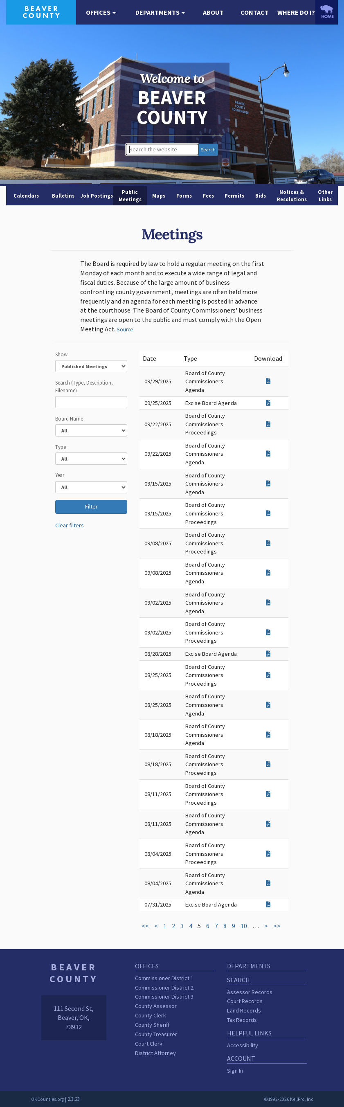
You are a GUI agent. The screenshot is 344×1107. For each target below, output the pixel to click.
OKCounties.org (47, 1099)
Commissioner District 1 (164, 978)
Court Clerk (148, 1043)
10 (244, 926)
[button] (101, 12)
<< (145, 926)
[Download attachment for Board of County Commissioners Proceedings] (268, 424)
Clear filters (69, 525)
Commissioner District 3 (164, 996)
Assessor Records (249, 992)
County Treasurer (156, 1034)
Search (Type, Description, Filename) (84, 386)
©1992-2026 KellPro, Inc (288, 1099)
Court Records (245, 1001)
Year (59, 475)
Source (125, 329)
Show (61, 354)
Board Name (69, 418)
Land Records (244, 1010)
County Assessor (156, 1006)
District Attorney (155, 1053)
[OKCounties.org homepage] (326, 11)
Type (60, 446)
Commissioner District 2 (164, 987)
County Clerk (150, 1015)
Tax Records (242, 1020)
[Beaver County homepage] (41, 11)
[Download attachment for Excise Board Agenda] (268, 403)
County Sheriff (152, 1024)
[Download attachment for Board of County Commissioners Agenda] (268, 381)
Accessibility (242, 1045)
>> (277, 926)
